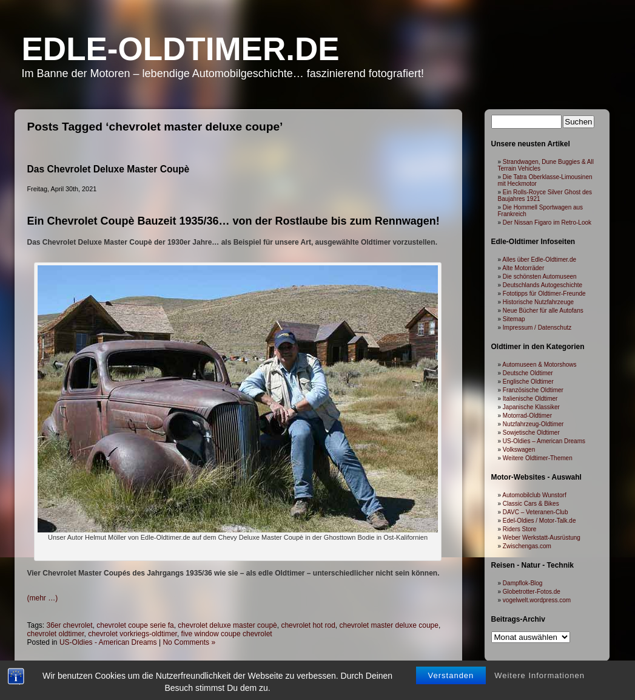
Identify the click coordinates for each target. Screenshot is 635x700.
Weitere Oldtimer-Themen (538, 458)
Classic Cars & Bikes (531, 503)
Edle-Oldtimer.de (181, 49)
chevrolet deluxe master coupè (227, 625)
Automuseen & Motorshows (539, 364)
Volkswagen (519, 449)
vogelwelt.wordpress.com (537, 600)
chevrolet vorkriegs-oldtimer (132, 634)
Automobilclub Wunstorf (534, 495)
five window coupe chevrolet (226, 634)
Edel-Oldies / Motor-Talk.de (539, 520)
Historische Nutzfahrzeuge (538, 302)
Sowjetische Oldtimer (531, 432)
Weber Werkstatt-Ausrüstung (541, 537)
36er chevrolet (70, 625)
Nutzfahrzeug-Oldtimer (533, 424)
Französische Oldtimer (533, 390)
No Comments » (189, 642)
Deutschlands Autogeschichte (542, 285)
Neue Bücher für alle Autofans (543, 310)
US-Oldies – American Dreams (544, 441)
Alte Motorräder (523, 268)
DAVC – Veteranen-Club (535, 512)
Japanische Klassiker (531, 407)
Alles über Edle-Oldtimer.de (539, 259)
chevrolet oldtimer (55, 634)
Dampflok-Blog (523, 583)
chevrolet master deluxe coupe (388, 625)
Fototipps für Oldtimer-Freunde (544, 293)
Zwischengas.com (527, 546)
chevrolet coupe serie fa (134, 625)
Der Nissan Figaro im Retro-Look (547, 222)
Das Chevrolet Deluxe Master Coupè (108, 169)
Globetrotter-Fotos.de (531, 591)
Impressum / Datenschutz (537, 327)
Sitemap (514, 319)
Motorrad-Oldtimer (527, 415)
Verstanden (451, 676)
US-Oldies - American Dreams (108, 642)
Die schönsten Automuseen (540, 276)
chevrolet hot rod (308, 625)
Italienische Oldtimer (530, 398)
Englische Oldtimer (528, 381)
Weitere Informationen (539, 676)
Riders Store (520, 529)
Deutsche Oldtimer (528, 373)
